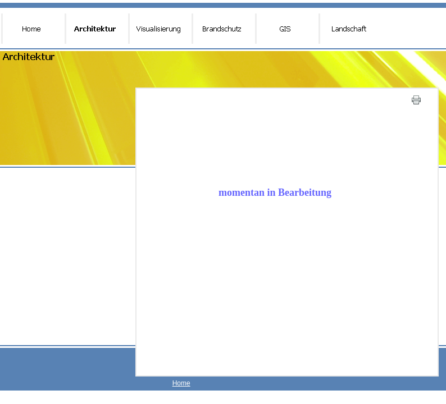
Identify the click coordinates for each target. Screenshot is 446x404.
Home (181, 383)
